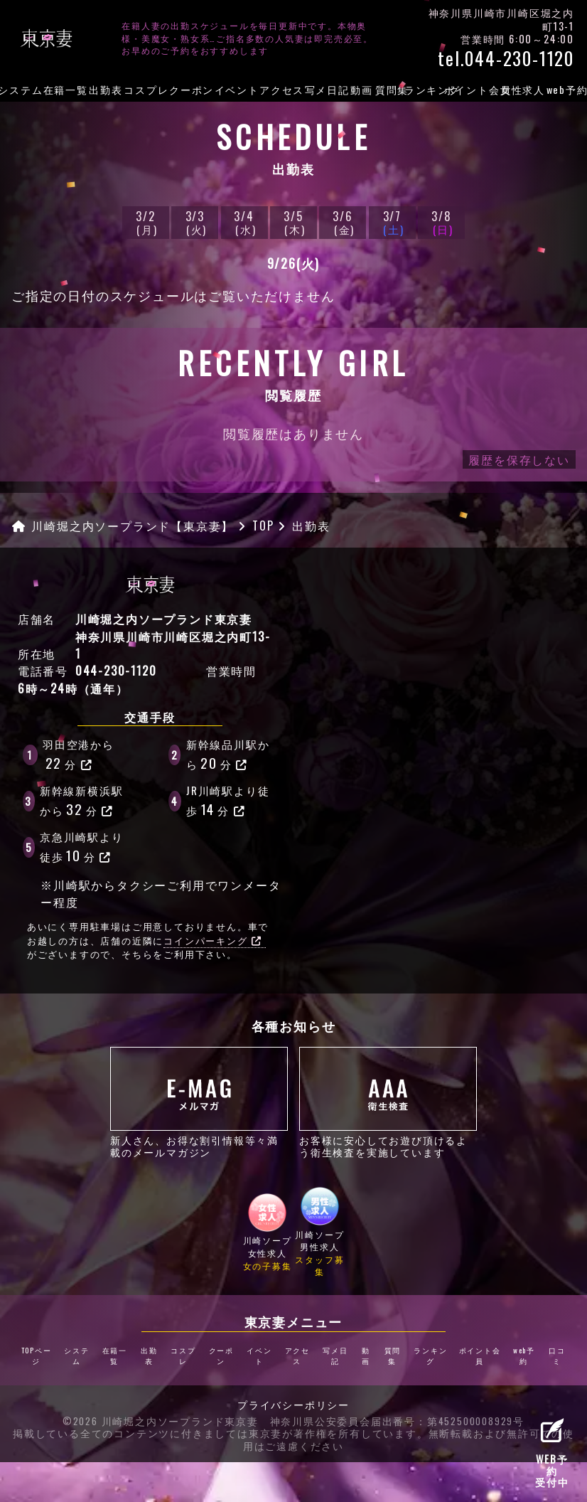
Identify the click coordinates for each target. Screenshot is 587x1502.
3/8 (441, 222)
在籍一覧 (65, 89)
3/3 (194, 222)
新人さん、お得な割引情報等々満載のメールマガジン (199, 1102)
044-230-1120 (116, 670)
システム (76, 1355)
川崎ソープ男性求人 (320, 1232)
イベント (237, 89)
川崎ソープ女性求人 (267, 1232)
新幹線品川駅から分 (228, 754)
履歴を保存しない (518, 459)
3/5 (293, 222)
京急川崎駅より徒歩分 (82, 847)
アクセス (281, 89)
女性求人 (522, 89)
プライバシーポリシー (293, 1405)
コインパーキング (212, 940)
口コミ (557, 1355)
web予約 (524, 1355)
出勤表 (105, 89)
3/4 (244, 222)
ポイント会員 (477, 89)
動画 (361, 89)
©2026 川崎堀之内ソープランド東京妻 (161, 1421)
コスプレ (146, 89)
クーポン (191, 89)
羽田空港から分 (78, 754)
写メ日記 (327, 89)
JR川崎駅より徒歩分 (227, 801)
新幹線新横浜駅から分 (82, 801)
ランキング (433, 89)
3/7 (392, 222)
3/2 (145, 222)
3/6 (342, 222)
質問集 (392, 89)
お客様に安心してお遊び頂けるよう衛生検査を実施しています (388, 1102)
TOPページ (36, 1355)
